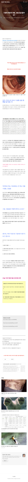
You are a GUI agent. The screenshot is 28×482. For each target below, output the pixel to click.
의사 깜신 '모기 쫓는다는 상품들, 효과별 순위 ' (10, 369)
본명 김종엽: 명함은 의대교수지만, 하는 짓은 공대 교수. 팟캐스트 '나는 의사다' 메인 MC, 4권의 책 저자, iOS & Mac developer (12, 457)
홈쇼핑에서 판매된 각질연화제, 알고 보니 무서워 (10, 367)
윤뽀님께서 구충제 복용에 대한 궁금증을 (10, 40)
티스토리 (14, 476)
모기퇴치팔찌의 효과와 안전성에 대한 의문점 (10, 368)
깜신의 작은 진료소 (5, 2)
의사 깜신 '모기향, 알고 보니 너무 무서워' (9, 371)
